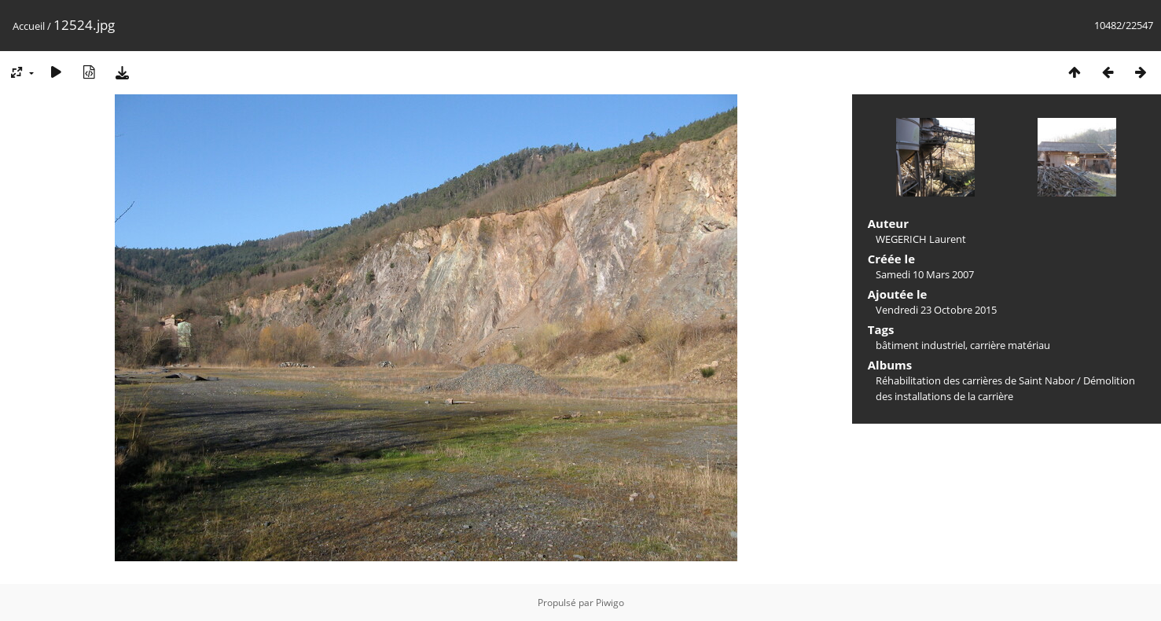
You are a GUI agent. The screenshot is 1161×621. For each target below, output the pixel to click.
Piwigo (610, 602)
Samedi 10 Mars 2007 (925, 274)
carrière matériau (1010, 345)
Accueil (29, 26)
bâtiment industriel (920, 345)
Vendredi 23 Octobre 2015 (936, 310)
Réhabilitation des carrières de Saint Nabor (975, 380)
